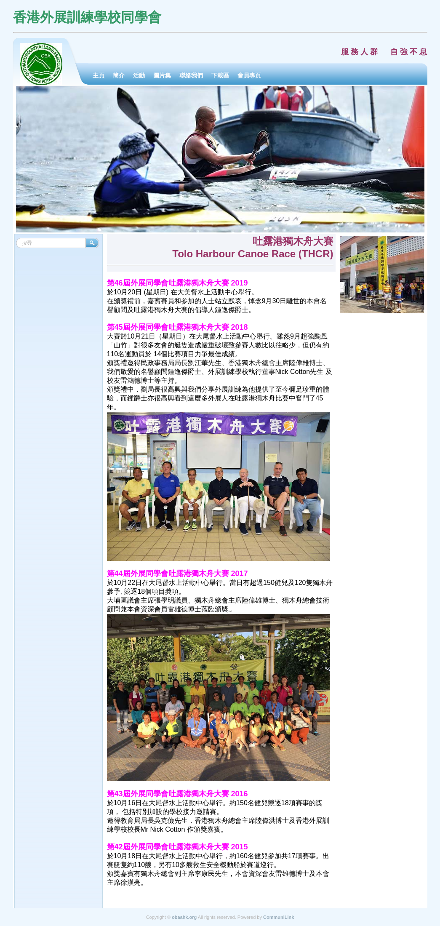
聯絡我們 (191, 75)
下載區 (220, 75)
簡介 (119, 75)
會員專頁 (249, 75)
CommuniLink (278, 917)
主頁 (98, 75)
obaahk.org (184, 917)
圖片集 (162, 75)
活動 (139, 75)
